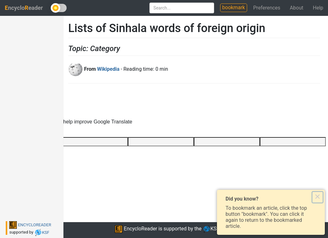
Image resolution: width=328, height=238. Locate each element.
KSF (41, 232)
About (297, 8)
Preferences (266, 8)
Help (318, 8)
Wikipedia (108, 69)
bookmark (233, 7)
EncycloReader (136, 229)
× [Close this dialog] (317, 197)
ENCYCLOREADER (30, 224)
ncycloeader (24, 7)
